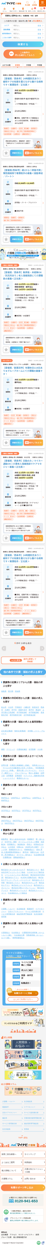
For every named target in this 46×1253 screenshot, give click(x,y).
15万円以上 (5, 811)
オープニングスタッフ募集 (28, 842)
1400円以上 (36, 798)
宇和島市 (18, 707)
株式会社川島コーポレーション (24, 888)
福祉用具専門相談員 (24, 914)
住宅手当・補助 (11, 842)
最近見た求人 (41, 10)
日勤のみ (20, 847)
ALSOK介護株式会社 (29, 877)
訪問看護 (9, 776)
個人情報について (9, 1170)
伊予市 (14, 710)
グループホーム (21, 773)
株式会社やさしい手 (29, 883)
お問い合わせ (30, 1179)
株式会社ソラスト (13, 883)
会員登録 (34, 3)
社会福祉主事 (19, 935)
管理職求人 (11, 844)
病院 (3, 749)
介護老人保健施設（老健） (20, 765)
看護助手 (30, 909)
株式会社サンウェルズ (18, 890)
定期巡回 (18, 776)
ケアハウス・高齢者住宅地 (34, 776)
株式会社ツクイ (33, 870)
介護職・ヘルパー (8, 909)
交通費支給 (7, 857)
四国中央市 (22, 710)
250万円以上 (6, 821)
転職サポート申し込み (22, 1187)
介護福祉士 (5, 933)
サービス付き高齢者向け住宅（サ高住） (18, 768)
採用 (37, 1235)
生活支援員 (38, 914)
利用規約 (28, 1162)
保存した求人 (32, 10)
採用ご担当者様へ (9, 1154)
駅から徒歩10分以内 (18, 839)
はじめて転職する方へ (23, 999)
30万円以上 (37, 811)
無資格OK (21, 844)
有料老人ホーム (38, 765)
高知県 (17, 691)
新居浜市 (35, 707)
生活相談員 (21, 909)
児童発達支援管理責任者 (33, 1118)
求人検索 (27, 3)
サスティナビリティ (26, 1235)
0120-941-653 (23, 1201)
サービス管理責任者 (9, 1123)
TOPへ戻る (23, 1138)
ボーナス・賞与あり (24, 855)
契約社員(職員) (20, 731)
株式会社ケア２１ (12, 877)
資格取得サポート (16, 850)
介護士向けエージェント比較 (34, 1170)
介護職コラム (7, 1179)
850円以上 (5, 798)
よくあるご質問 (8, 1162)
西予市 (31, 710)
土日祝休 (11, 847)
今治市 (10, 707)
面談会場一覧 (22, 10)
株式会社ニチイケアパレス (22, 885)
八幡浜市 (27, 707)
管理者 (3, 917)
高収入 (29, 844)
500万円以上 (9, 823)
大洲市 (7, 710)
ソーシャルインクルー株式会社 (17, 875)
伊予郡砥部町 (34, 712)
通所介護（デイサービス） (27, 770)
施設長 (4, 1118)
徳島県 (3, 691)
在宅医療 (32, 749)
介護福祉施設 (22, 749)
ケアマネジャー (29, 1107)
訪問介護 (4, 765)
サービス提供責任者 (33, 911)
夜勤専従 (4, 839)
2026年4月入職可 (32, 847)
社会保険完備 (39, 855)
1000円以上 (15, 798)
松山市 (3, 707)
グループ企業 (6, 1237)
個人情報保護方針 (20, 1237)
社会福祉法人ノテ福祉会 (17, 893)
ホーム (4, 10)
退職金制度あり (19, 857)
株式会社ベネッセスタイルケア (13, 870)
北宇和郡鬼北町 (30, 715)
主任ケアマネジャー (16, 911)
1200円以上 (26, 798)
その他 (39, 749)
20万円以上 (16, 811)
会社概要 (4, 1235)
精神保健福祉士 (19, 938)
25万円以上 (26, 811)
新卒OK (26, 852)
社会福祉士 (16, 933)
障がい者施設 (34, 773)
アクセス (13, 1235)
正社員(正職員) (7, 731)
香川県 (10, 691)
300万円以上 (17, 821)
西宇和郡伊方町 (16, 715)
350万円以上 (29, 821)
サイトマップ (30, 1154)
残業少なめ (34, 852)
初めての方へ (13, 10)
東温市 (38, 710)
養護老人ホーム (23, 778)
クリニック (10, 749)
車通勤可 (30, 839)
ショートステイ (9, 778)
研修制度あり (29, 850)
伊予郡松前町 (22, 712)
